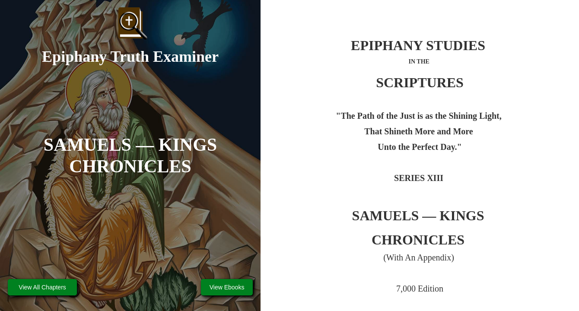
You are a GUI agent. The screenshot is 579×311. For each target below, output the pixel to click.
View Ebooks (227, 287)
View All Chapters (42, 287)
